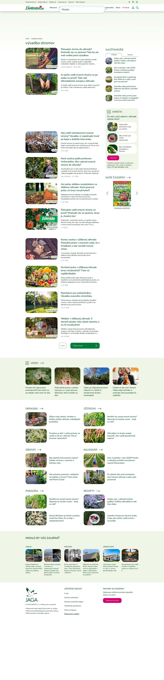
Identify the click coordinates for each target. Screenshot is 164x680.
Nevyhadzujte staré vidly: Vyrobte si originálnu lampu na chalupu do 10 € (130, 567)
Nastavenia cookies (71, 614)
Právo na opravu (70, 610)
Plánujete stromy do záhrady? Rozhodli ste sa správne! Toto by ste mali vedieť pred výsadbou (80, 52)
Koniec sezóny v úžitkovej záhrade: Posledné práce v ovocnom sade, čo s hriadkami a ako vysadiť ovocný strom (80, 244)
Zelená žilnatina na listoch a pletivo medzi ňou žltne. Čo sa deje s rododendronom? (64, 518)
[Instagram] (136, 2)
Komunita (109, 7)
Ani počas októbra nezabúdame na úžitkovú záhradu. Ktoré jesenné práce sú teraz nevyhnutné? (79, 187)
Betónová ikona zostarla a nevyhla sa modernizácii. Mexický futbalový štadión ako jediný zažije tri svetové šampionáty (52, 569)
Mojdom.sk (52, 2)
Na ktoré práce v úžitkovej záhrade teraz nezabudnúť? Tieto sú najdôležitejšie (79, 270)
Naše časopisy (80, 2)
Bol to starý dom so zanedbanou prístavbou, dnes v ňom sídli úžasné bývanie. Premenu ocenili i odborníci (72, 568)
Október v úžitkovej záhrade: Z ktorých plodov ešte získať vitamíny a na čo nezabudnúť (80, 321)
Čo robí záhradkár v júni (120, 167)
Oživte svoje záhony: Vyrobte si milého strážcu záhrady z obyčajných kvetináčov (64, 419)
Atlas (118, 7)
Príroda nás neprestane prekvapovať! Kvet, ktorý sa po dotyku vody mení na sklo (38, 390)
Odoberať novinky (112, 600)
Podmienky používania (72, 606)
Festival (125, 7)
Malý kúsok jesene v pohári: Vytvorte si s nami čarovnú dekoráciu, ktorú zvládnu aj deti (66, 391)
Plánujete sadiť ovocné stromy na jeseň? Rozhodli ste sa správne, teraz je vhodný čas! (80, 213)
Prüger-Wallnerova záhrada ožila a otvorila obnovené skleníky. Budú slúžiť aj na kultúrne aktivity (34, 568)
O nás (66, 593)
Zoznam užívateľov (71, 597)
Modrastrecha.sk (31, 2)
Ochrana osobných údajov (73, 602)
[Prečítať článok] (42, 58)
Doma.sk (71, 2)
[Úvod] (35, 7)
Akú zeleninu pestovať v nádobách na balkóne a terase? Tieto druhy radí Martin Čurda (64, 477)
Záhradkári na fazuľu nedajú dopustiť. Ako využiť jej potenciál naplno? (121, 436)
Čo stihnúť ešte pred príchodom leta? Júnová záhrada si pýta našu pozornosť (121, 477)
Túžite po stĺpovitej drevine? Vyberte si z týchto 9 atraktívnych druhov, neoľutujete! (96, 391)
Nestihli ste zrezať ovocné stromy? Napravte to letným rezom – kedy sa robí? (122, 419)
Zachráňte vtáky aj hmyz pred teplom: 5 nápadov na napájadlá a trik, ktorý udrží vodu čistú (126, 98)
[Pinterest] (133, 2)
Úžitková (62, 7)
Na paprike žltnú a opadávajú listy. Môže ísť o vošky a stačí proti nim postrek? (125, 79)
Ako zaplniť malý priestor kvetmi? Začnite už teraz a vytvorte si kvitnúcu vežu (63, 460)
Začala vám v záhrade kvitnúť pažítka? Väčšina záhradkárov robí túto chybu (125, 60)
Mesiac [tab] (130, 55)
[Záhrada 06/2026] (122, 195)
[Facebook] (129, 2)
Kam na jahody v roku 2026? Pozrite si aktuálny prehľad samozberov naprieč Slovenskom (124, 70)
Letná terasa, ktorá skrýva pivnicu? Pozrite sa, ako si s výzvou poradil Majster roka (110, 567)
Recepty (99, 7)
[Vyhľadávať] (137, 7)
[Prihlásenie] (133, 7)
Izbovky (71, 7)
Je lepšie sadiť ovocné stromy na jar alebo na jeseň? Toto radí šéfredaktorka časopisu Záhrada (79, 78)
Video (34, 363)
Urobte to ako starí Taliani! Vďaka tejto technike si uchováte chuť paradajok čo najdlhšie (124, 391)
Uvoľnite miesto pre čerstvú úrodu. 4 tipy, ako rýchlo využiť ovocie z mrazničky (122, 518)
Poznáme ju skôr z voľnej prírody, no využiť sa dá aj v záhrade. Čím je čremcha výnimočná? (64, 436)
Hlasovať (113, 158)
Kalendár (81, 7)
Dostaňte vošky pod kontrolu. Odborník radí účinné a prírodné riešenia (126, 88)
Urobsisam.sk (62, 2)
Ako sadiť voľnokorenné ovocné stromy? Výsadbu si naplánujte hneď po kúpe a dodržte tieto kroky (80, 136)
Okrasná (53, 7)
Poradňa (90, 7)
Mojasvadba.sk (42, 2)
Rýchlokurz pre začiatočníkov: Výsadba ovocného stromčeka (76, 294)
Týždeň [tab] (114, 55)
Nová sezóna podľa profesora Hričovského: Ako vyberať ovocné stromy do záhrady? (78, 161)
